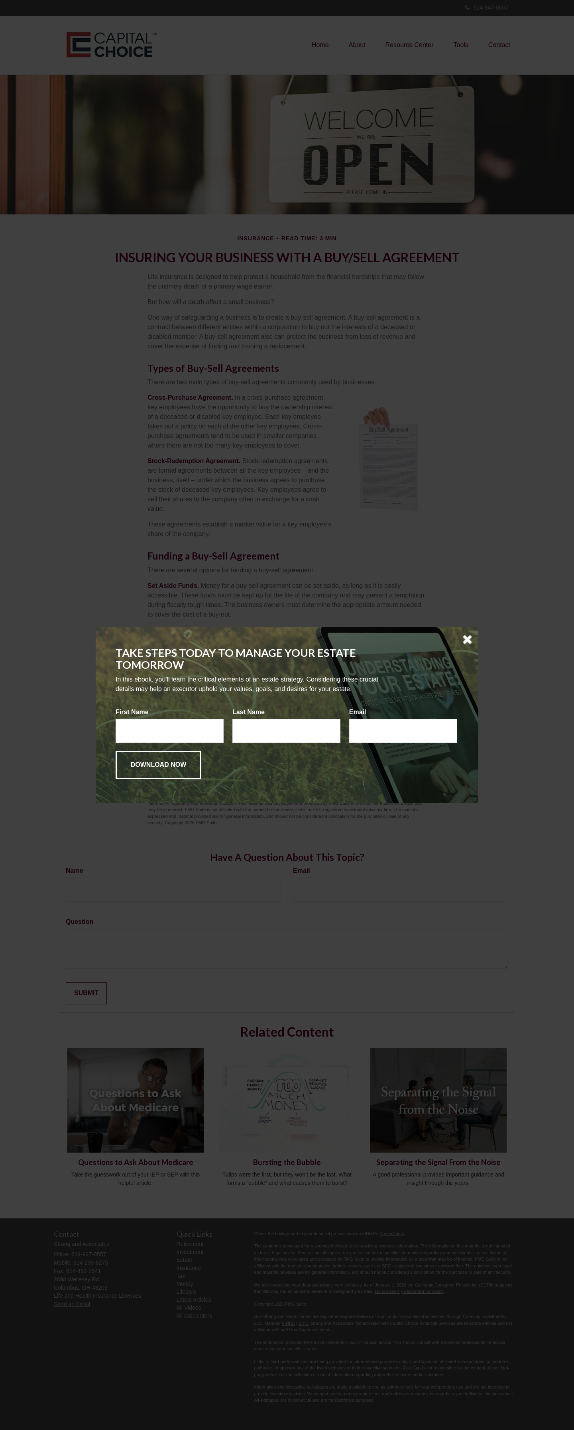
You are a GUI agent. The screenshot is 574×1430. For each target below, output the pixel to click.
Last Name (248, 712)
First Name (132, 712)
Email (357, 712)
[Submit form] (158, 765)
